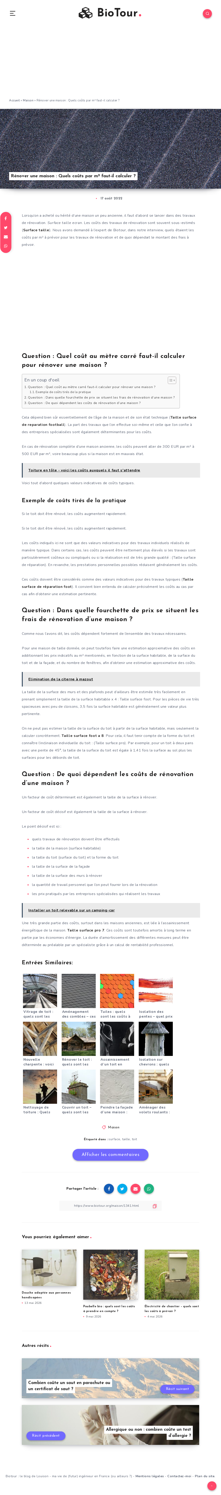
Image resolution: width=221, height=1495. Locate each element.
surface (114, 1139)
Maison (28, 100)
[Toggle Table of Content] (169, 380)
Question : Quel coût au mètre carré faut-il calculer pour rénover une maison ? (92, 387)
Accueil (14, 100)
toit (134, 1139)
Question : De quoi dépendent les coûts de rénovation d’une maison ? (84, 403)
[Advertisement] (110, 64)
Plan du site (204, 1476)
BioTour (110, 13)
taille (126, 1139)
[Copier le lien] (110, 1206)
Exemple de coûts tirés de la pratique (63, 392)
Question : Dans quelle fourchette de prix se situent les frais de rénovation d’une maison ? (101, 397)
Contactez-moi (179, 1476)
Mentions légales (150, 1476)
